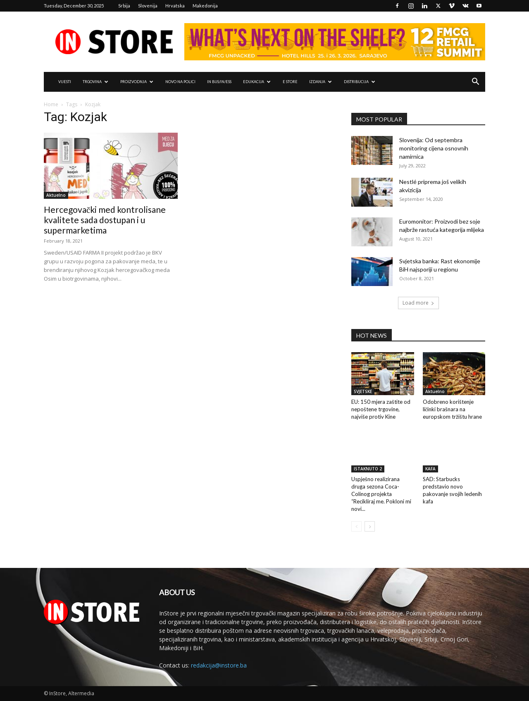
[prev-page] (356, 526)
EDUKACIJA (257, 81)
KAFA (430, 469)
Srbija (124, 5)
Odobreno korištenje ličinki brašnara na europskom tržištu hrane (452, 409)
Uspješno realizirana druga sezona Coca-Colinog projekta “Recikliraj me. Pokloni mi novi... (381, 494)
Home (51, 104)
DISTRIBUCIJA (359, 81)
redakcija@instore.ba (219, 665)
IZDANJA (320, 81)
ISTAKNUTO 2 (368, 469)
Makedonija (205, 5)
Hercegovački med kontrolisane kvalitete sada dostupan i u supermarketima (105, 219)
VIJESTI (64, 81)
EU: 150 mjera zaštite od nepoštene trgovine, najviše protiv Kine (380, 409)
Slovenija (147, 5)
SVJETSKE (363, 391)
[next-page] (370, 526)
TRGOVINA (95, 81)
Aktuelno (56, 195)
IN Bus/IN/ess (219, 81)
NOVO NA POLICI (180, 81)
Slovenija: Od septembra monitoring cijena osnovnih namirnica (433, 148)
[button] (475, 82)
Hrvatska (175, 5)
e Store (290, 81)
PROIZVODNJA (136, 81)
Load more (418, 302)
